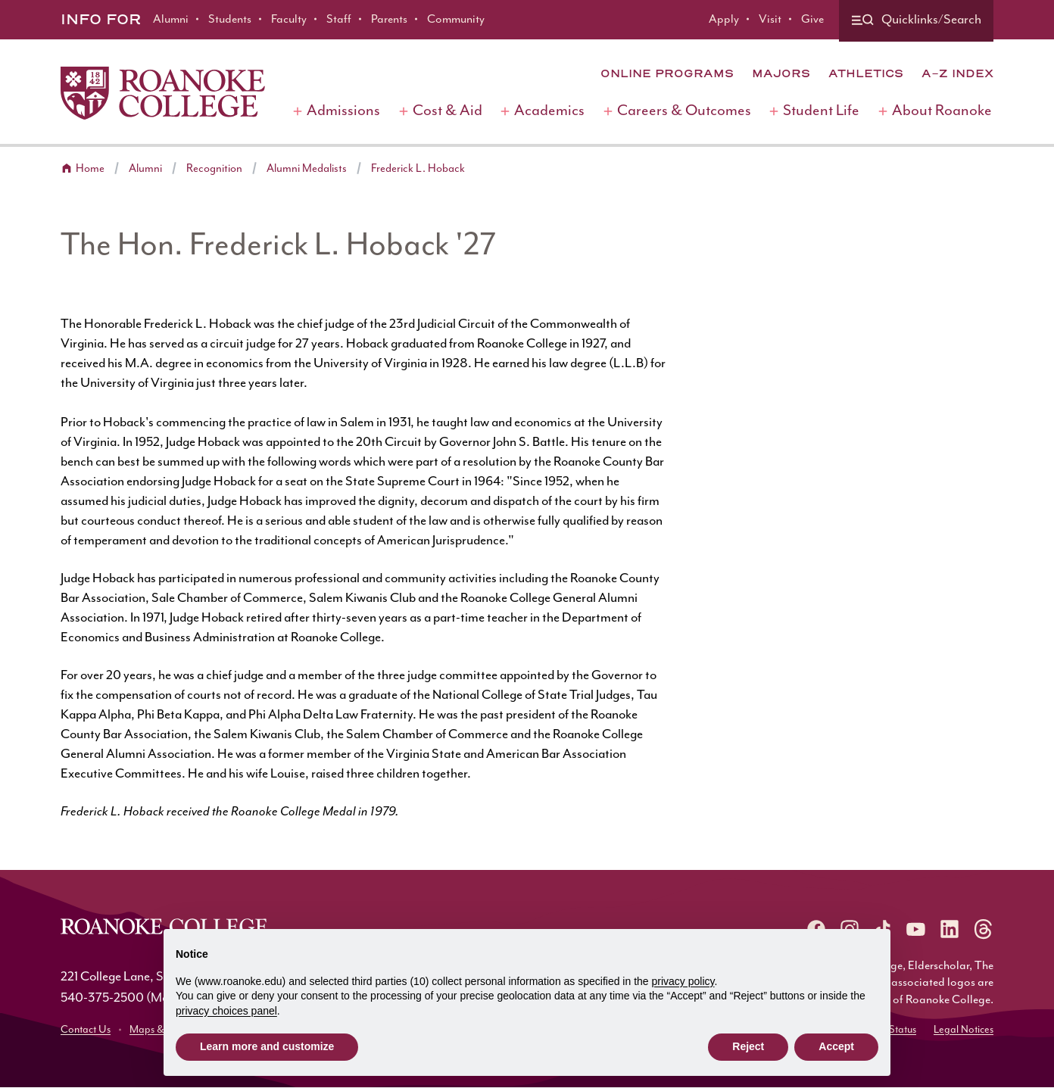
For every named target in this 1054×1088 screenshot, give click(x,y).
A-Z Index (957, 73)
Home (90, 168)
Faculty (289, 19)
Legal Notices (963, 1030)
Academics (549, 111)
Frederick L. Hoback (418, 168)
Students (229, 19)
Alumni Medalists (307, 168)
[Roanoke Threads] (982, 929)
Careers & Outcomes (684, 111)
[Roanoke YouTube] (916, 929)
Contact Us (86, 1030)
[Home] (163, 93)
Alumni (171, 19)
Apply (724, 19)
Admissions (343, 111)
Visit (770, 19)
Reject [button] (748, 1046)
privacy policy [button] (683, 981)
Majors (781, 73)
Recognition (214, 168)
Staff (338, 19)
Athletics (865, 73)
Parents (389, 19)
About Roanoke (942, 111)
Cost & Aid (447, 111)
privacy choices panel (226, 1011)
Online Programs (667, 73)
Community (456, 19)
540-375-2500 (102, 997)
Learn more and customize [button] (267, 1046)
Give (812, 19)
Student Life (821, 111)
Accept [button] (836, 1046)
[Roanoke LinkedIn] (949, 929)
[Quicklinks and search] (916, 21)
